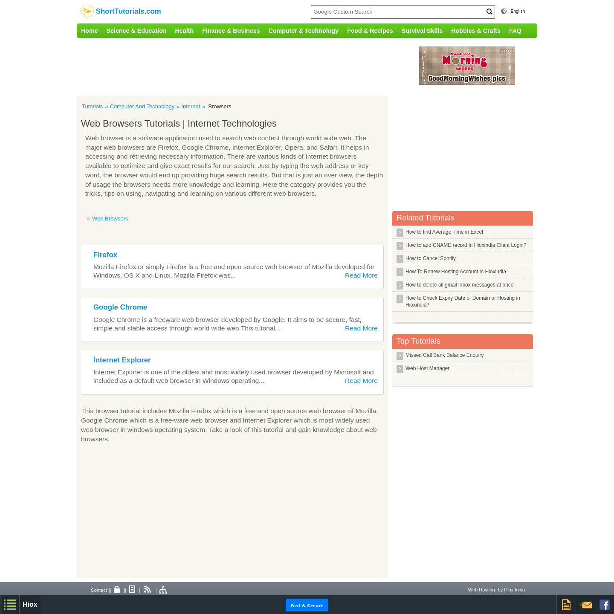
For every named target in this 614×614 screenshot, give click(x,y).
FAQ (515, 30)
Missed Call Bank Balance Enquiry (444, 355)
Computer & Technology (304, 30)
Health (184, 30)
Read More (361, 275)
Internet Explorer (122, 360)
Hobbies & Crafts (476, 30)
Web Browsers (110, 218)
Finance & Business (231, 30)
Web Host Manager (427, 368)
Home (89, 30)
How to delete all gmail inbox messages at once (459, 285)
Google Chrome (120, 307)
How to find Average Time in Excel (444, 232)
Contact (99, 590)
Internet (190, 106)
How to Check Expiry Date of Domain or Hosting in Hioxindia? (462, 301)
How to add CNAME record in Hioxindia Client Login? (465, 245)
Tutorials (92, 106)
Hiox (30, 604)
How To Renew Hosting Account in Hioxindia (455, 272)
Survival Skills (422, 30)
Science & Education (137, 30)
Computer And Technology (142, 106)
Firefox (105, 255)
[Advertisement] (254, 65)
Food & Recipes (370, 30)
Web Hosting (481, 589)
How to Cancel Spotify (430, 258)
